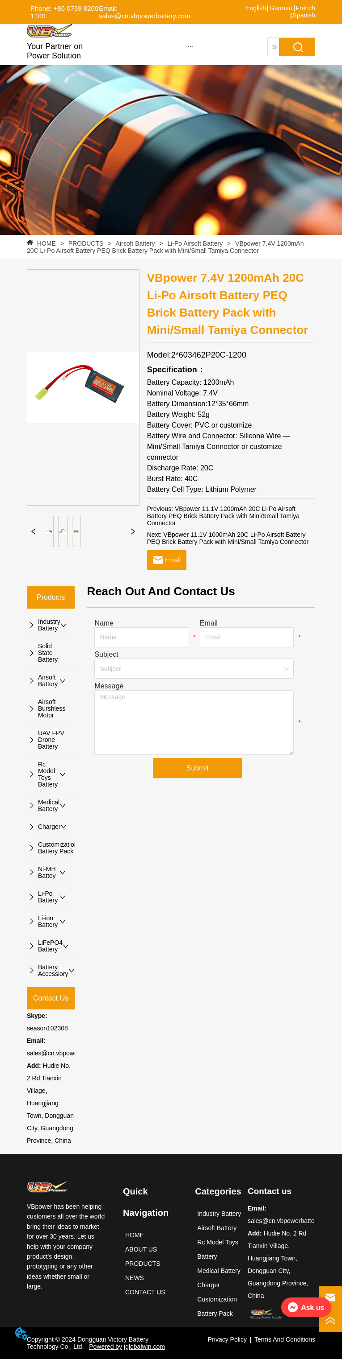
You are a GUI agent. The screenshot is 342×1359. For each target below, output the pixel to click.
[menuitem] (190, 46)
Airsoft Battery (135, 243)
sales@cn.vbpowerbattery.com (69, 1053)
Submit (197, 768)
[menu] (190, 46)
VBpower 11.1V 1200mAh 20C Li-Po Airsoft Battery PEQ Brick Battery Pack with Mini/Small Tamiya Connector (223, 516)
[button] (190, 46)
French (306, 8)
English (255, 8)
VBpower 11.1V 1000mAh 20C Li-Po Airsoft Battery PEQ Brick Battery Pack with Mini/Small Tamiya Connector (228, 538)
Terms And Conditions (284, 1339)
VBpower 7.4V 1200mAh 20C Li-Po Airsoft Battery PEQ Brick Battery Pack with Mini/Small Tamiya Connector (165, 247)
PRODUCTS (86, 243)
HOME (46, 243)
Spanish (304, 15)
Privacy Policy (227, 1339)
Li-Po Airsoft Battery (195, 243)
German (281, 8)
